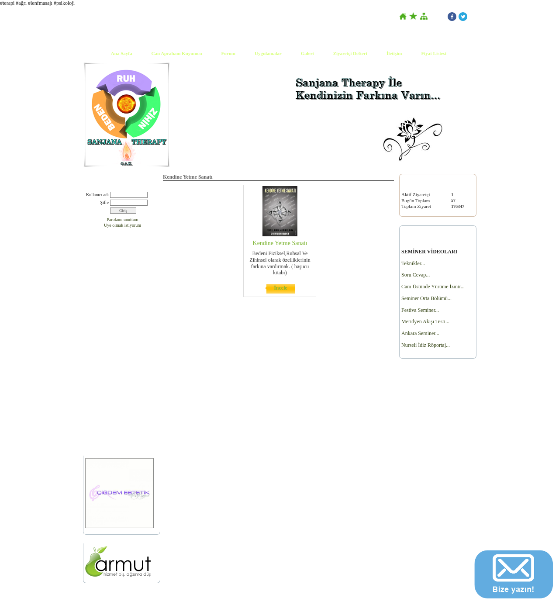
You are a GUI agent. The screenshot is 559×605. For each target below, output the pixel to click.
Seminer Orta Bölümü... (426, 298)
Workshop (95, 396)
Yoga (90, 362)
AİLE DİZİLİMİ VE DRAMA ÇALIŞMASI (114, 411)
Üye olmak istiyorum (122, 225)
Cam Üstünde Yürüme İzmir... (433, 286)
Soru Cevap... (415, 275)
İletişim (394, 53)
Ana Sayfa (121, 53)
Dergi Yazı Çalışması (105, 310)
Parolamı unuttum (122, 219)
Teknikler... (413, 263)
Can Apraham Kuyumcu (176, 53)
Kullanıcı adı (97, 194)
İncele (280, 288)
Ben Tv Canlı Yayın (104, 299)
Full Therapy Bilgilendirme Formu (118, 425)
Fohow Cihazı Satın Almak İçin (115, 385)
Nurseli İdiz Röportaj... (425, 345)
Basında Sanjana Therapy (110, 265)
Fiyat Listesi (433, 53)
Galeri (307, 53)
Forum (228, 53)
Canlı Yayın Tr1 (100, 276)
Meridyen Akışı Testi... (425, 321)
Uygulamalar (268, 53)
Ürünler (93, 437)
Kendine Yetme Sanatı (106, 351)
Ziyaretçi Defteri (350, 53)
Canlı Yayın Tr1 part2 (106, 287)
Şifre (104, 202)
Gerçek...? (95, 374)
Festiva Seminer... (420, 310)
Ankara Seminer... (420, 333)
